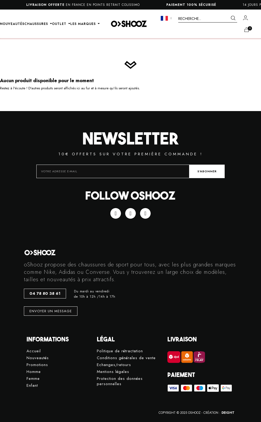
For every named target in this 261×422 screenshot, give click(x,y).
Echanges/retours (114, 365)
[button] (45, 293)
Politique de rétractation (120, 351)
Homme (34, 372)
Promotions (37, 365)
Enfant (32, 385)
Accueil (34, 351)
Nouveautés (38, 358)
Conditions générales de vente (126, 358)
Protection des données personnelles (120, 381)
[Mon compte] (245, 17)
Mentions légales (113, 372)
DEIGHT (227, 412)
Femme (33, 378)
